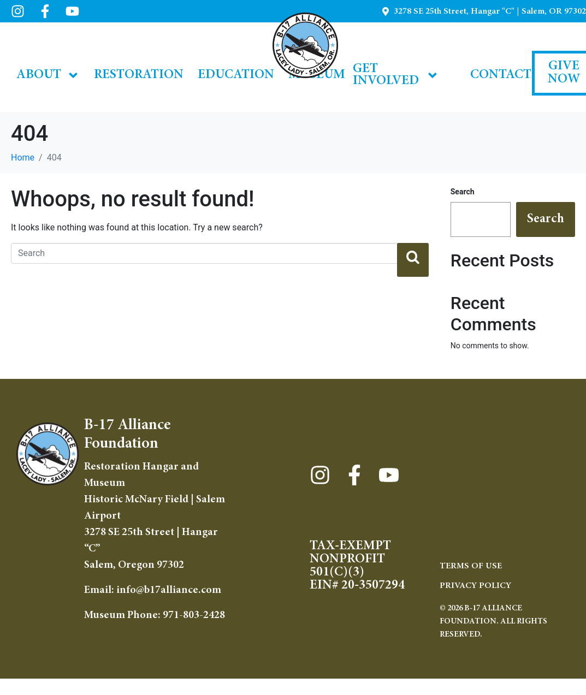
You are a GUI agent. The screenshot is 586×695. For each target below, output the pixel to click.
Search (463, 191)
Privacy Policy (475, 585)
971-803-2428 (194, 615)
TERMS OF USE (471, 566)
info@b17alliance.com (168, 590)
